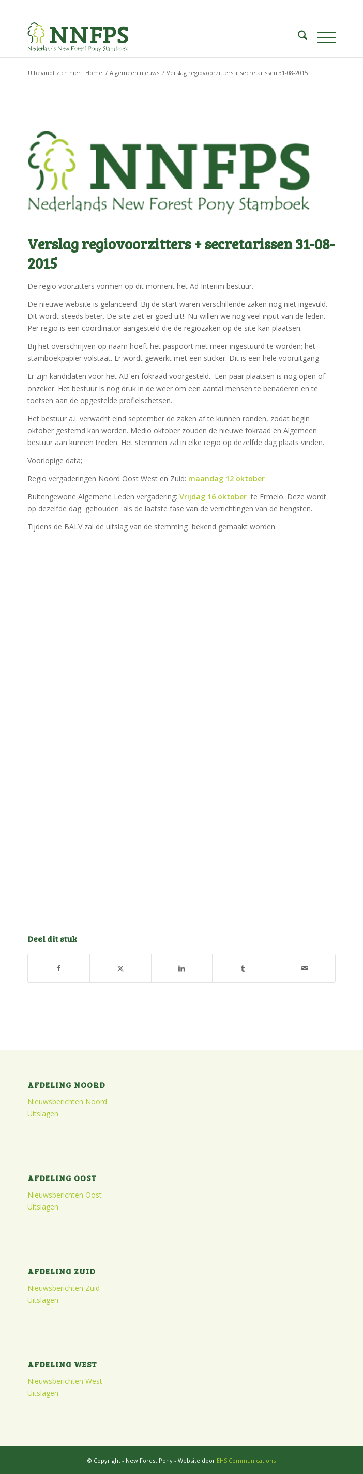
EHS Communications (246, 1460)
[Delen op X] (120, 968)
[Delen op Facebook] (58, 968)
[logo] (150, 36)
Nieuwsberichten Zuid (63, 1288)
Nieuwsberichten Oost (64, 1195)
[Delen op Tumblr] (243, 968)
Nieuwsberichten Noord (67, 1102)
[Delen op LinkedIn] (182, 968)
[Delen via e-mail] (304, 968)
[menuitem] (298, 36)
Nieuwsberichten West (64, 1381)
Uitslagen (42, 1113)
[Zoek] (298, 36)
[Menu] (321, 36)
